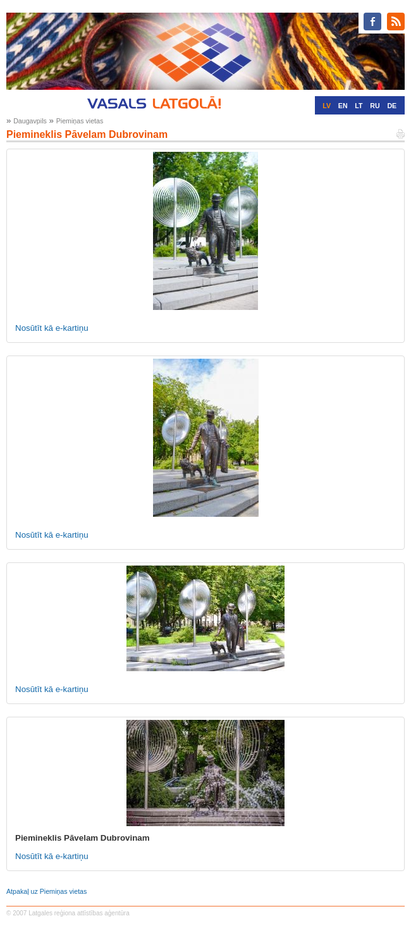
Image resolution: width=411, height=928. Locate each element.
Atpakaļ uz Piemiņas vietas (46, 891)
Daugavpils (30, 121)
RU (374, 105)
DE (391, 105)
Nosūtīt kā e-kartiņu (52, 328)
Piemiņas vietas (80, 121)
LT (358, 105)
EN (343, 105)
